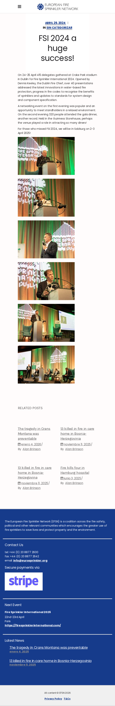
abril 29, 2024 (55, 23)
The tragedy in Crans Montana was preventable (34, 434)
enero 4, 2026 (31, 444)
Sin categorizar (59, 28)
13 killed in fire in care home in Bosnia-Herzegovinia (77, 434)
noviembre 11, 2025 (77, 444)
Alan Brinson (32, 449)
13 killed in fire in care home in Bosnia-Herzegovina (35, 473)
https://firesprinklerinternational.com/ (33, 625)
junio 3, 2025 (72, 478)
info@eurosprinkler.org (30, 560)
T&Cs (67, 698)
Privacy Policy (53, 698)
